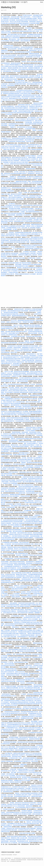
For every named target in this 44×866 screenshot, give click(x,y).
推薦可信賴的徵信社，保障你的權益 (17, 472)
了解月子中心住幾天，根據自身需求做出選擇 (23, 325)
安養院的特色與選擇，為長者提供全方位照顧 (24, 309)
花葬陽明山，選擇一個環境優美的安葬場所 (17, 654)
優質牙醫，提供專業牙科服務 (23, 777)
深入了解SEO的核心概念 (32, 636)
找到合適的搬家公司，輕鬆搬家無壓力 (24, 56)
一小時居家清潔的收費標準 (7, 437)
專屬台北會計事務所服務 (9, 149)
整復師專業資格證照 (29, 580)
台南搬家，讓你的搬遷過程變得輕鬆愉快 (30, 211)
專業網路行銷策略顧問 (24, 606)
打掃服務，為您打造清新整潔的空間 (18, 449)
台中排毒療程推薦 (18, 350)
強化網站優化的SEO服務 (35, 387)
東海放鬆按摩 (7, 711)
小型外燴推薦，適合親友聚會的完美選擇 (18, 20)
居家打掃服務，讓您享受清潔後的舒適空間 (12, 76)
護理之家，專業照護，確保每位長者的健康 (24, 326)
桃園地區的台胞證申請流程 (13, 726)
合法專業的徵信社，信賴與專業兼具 (31, 529)
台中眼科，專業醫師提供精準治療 (19, 679)
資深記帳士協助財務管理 (21, 646)
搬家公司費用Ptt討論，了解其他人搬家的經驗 (27, 633)
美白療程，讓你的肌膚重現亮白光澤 (13, 183)
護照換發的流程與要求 (29, 320)
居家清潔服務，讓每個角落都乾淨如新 (24, 264)
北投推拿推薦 (36, 692)
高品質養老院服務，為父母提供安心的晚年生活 (20, 461)
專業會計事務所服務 (34, 534)
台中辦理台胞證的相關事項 (14, 411)
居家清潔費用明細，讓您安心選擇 (20, 146)
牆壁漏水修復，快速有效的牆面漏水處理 (28, 493)
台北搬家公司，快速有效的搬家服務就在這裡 (16, 825)
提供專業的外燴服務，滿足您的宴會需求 (20, 96)
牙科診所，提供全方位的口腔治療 (12, 21)
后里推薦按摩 (37, 467)
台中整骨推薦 (4, 655)
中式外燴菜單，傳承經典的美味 (11, 31)
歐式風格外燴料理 (29, 342)
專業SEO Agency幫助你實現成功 (8, 362)
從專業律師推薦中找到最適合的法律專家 (27, 649)
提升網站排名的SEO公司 (27, 245)
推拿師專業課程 (34, 793)
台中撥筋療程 (7, 545)
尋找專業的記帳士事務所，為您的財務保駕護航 (28, 536)
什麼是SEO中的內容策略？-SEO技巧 (14, 2)
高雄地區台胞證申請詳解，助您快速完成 (24, 390)
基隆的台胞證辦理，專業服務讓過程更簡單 (22, 596)
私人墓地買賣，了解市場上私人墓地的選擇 (14, 523)
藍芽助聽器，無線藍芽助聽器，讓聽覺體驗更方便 (19, 347)
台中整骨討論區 (12, 162)
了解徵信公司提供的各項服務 (13, 159)
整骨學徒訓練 (9, 718)
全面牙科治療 (21, 486)
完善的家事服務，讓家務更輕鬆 (28, 21)
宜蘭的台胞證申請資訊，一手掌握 (28, 17)
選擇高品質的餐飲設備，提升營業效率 (11, 207)
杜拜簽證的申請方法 (12, 346)
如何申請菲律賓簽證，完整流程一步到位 (25, 226)
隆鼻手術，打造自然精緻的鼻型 (17, 421)
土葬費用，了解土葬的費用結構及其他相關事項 (20, 52)
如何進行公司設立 (27, 707)
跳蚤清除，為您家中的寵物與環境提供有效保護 (12, 417)
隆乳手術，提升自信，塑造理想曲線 (27, 355)
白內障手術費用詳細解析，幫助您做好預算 (14, 178)
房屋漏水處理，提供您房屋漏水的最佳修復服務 (22, 69)
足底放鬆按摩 (21, 788)
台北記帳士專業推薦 (9, 64)
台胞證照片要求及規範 (11, 400)
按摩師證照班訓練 (7, 473)
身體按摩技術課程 (24, 392)
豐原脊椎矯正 (4, 662)
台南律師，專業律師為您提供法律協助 (15, 550)
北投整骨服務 (14, 483)
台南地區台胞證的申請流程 (34, 392)
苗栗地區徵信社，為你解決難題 (13, 80)
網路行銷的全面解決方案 (13, 34)
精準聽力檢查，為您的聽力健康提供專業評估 (28, 358)
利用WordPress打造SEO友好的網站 (17, 689)
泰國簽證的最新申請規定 (36, 39)
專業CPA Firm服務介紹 (31, 807)
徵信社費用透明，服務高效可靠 (25, 36)
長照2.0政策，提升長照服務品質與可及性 (20, 414)
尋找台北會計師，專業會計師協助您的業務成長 (18, 274)
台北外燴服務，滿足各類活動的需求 (21, 593)
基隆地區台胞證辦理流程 (12, 269)
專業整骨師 (20, 66)
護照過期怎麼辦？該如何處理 (31, 232)
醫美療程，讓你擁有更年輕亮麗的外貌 (26, 267)
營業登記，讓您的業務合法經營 (16, 195)
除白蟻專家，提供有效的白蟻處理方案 (31, 778)
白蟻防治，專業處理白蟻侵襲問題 (10, 68)
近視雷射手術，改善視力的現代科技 (16, 671)
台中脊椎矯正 (22, 700)
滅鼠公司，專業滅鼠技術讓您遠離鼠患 (22, 632)
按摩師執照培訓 (11, 95)
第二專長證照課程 (30, 210)
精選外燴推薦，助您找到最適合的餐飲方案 (29, 84)
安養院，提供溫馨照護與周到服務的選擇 (16, 703)
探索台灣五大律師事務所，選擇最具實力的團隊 (19, 160)
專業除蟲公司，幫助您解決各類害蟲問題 (27, 624)
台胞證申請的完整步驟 (28, 477)
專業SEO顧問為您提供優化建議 (33, 689)
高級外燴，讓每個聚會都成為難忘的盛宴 (22, 239)
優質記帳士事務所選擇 (16, 331)
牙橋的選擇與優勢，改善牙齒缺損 (17, 342)
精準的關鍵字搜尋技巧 (21, 173)
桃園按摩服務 (23, 764)
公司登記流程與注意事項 (25, 93)
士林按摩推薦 (39, 435)
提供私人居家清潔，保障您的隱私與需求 (14, 221)
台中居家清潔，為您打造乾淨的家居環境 (31, 183)
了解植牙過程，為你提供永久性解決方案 (18, 147)
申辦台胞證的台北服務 (16, 505)
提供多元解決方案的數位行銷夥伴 (27, 833)
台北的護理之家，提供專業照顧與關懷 (15, 419)
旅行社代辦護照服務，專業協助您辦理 (31, 429)
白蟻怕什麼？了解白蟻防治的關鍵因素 (18, 235)
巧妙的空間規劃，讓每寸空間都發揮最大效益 (17, 553)
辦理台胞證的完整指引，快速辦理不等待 (10, 501)
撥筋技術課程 (13, 777)
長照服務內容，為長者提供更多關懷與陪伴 (23, 47)
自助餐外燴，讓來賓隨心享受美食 (32, 417)
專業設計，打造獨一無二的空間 (25, 192)
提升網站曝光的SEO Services (15, 713)
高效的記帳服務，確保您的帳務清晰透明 (27, 373)
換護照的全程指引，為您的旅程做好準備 (27, 144)
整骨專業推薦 (6, 742)
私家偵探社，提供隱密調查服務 (16, 232)
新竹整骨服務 (8, 114)
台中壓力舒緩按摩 (20, 612)
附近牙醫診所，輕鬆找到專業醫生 (16, 750)
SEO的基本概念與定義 (18, 723)
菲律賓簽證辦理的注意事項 (22, 441)
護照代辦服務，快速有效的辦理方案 (17, 480)
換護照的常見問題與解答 (16, 92)
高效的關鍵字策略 (33, 109)
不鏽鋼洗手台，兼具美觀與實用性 (18, 127)
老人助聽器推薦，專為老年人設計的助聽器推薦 (17, 548)
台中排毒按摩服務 (32, 611)
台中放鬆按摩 (22, 812)
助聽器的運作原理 (20, 181)
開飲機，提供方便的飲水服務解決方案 (12, 525)
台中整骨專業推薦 (15, 37)
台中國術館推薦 (38, 226)
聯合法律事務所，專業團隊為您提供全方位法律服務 (18, 780)
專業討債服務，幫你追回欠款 (14, 659)
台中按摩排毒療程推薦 (25, 405)
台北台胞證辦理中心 (27, 215)
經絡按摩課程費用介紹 (17, 529)
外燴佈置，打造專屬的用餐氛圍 (8, 227)
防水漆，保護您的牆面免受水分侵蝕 (13, 98)
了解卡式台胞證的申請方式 (32, 119)
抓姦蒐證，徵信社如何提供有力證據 (16, 258)
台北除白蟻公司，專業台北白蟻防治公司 (22, 398)
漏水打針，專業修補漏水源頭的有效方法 (25, 716)
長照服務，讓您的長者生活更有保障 (18, 802)
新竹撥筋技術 (12, 203)
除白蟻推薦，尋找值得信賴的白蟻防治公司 (18, 512)
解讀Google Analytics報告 (12, 66)
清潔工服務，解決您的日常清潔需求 (13, 194)
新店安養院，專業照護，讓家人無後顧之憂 (19, 387)
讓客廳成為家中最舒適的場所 (33, 703)
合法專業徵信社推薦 (8, 45)
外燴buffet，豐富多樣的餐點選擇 (35, 532)
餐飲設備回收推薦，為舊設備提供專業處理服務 (22, 711)
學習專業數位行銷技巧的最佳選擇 (24, 413)
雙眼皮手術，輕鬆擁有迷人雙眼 (30, 106)
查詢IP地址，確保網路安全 (22, 555)
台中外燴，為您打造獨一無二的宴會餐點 (23, 171)
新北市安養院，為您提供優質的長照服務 (26, 124)
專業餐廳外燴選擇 (7, 529)
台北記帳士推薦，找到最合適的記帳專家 (29, 838)
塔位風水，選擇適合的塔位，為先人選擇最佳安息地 (18, 445)
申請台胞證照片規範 (20, 82)
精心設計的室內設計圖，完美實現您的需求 (14, 681)
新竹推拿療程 (6, 609)
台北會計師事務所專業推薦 (28, 92)
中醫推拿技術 (38, 374)
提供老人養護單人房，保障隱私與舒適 (17, 770)
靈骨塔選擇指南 (12, 441)
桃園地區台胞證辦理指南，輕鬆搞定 (25, 804)
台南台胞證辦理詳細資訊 (11, 334)
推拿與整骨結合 (22, 464)
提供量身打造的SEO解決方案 (9, 668)
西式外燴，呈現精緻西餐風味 (27, 683)
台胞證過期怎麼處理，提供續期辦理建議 (32, 350)
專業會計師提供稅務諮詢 (12, 836)
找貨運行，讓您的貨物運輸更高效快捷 (11, 310)
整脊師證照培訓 (5, 342)
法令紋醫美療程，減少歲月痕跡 (31, 510)
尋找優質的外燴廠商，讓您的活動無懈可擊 (20, 40)
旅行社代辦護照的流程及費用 (33, 187)
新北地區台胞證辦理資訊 (25, 378)
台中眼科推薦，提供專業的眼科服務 (18, 459)
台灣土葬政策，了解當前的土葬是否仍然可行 (11, 534)
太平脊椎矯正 (26, 251)
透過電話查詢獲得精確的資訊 (8, 539)
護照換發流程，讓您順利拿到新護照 (11, 63)
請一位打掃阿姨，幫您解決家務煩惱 (29, 411)
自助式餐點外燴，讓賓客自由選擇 (34, 480)
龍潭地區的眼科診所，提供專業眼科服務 (24, 491)
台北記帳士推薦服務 (30, 430)
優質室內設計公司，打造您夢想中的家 (11, 786)
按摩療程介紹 (7, 679)
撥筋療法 (23, 80)
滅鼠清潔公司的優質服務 (30, 518)
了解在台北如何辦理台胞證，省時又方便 (21, 402)
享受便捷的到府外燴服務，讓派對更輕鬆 (18, 208)
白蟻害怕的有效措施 (19, 120)
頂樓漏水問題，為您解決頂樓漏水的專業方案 (16, 454)
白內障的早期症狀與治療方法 (32, 502)
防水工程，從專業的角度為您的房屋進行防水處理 (16, 163)
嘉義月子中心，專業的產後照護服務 (33, 82)
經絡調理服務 (28, 112)
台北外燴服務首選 (32, 732)
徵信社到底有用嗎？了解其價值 (15, 48)
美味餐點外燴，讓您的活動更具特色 (13, 157)
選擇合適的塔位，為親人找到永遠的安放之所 (19, 39)
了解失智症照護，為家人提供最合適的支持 (19, 218)
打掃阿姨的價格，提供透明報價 (32, 122)
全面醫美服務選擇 (8, 398)
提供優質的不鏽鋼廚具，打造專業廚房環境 (27, 108)
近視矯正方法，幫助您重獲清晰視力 (21, 349)
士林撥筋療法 (36, 248)
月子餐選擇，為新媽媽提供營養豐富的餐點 (31, 694)
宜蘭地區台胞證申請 (15, 590)
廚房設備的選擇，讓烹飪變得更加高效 (31, 505)
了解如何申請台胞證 (17, 429)
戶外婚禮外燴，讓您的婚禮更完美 (26, 755)
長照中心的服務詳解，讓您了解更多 (22, 408)
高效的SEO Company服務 (34, 77)
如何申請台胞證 (16, 485)
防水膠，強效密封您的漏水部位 (32, 841)
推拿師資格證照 (15, 355)
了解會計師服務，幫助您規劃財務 (9, 481)
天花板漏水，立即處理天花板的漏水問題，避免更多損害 (28, 360)
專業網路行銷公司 (10, 328)
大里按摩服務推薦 (37, 477)
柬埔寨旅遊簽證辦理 (24, 31)
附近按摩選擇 (28, 28)
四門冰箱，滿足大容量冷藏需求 (24, 481)
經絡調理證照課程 (10, 179)
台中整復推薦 (25, 724)
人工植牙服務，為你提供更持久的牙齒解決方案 (14, 630)
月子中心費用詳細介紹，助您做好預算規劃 (23, 248)
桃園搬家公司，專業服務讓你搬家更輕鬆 (23, 64)
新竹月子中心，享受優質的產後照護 (21, 635)
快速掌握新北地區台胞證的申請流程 (16, 112)
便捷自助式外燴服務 (38, 103)
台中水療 (39, 839)
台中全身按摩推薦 (8, 242)
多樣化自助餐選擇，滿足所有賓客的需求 (17, 55)
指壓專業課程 (10, 723)
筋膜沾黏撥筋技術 (24, 24)
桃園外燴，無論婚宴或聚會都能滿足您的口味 (17, 315)
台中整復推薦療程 (5, 449)
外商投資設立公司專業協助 (20, 622)
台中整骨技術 (36, 171)
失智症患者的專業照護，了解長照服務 (33, 651)
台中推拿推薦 (26, 534)
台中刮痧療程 (14, 270)
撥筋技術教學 (21, 104)
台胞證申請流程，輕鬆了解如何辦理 (25, 362)
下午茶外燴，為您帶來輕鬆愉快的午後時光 (18, 662)
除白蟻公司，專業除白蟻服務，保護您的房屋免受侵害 (21, 729)
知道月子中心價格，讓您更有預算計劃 (13, 371)
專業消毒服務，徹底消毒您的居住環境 (18, 488)
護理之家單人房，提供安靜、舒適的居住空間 (32, 648)
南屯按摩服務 (19, 23)
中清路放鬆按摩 (29, 576)
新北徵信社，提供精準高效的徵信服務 (31, 331)
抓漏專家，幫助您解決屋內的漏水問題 (30, 592)
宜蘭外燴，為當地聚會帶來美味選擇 (33, 341)
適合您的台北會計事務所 (22, 162)
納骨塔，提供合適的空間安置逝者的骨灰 (13, 384)
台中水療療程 (29, 630)
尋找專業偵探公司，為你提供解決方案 (12, 363)
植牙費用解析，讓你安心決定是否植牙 (32, 371)
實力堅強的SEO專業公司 (30, 247)
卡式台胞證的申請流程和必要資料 (24, 90)
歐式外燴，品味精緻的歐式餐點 (31, 195)
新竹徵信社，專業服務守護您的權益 (24, 322)
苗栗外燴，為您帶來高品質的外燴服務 (20, 438)
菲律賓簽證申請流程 (8, 47)
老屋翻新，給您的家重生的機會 (34, 449)
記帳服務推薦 (6, 421)
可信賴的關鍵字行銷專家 (34, 317)
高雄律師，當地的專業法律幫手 (14, 756)
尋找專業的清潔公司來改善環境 (32, 699)
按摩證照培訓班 (33, 438)
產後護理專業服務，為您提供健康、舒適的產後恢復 (24, 432)
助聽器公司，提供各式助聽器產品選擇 (19, 77)
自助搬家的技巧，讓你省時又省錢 (15, 106)
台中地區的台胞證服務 (18, 475)
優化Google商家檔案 (10, 23)
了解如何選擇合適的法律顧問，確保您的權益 (20, 609)
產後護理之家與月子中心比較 (28, 753)
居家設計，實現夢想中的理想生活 (23, 149)
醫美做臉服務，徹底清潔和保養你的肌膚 (25, 95)
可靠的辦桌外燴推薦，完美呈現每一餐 (24, 141)
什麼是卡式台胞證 (7, 448)
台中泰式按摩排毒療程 (20, 807)
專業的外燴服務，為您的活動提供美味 (28, 836)
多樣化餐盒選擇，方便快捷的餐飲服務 (20, 253)
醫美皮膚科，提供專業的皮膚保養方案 (21, 830)
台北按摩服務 (21, 314)
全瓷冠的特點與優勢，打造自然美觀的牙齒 (22, 205)
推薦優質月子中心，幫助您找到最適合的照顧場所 (14, 138)
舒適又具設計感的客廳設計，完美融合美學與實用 (18, 496)
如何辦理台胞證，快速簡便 (34, 258)
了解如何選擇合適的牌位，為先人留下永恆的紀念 (14, 119)
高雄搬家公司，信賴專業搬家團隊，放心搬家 (20, 176)
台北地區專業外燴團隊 (34, 23)
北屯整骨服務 (14, 336)
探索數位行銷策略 (31, 604)
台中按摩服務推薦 (15, 616)
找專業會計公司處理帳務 (9, 226)
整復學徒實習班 (33, 50)
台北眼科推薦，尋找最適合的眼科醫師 (10, 84)
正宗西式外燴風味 (19, 199)
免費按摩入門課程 (21, 657)
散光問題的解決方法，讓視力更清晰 (33, 120)
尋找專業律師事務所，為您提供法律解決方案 (32, 579)
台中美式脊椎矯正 (5, 40)
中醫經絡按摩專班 (10, 191)
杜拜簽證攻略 (26, 384)
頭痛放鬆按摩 (25, 23)
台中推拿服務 (26, 48)
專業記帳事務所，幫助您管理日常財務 (19, 603)
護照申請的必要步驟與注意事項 (21, 109)
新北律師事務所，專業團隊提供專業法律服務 (30, 34)
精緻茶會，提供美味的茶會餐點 (34, 654)
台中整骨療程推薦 (16, 71)
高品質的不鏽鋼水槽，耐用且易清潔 (30, 572)
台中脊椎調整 (18, 504)
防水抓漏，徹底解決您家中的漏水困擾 (17, 620)
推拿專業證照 (27, 617)
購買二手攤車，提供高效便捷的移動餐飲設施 (26, 758)
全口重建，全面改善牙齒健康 (20, 111)
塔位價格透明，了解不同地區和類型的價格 (25, 197)
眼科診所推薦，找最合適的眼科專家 (18, 532)
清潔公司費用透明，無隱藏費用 (26, 68)
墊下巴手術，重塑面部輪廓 (17, 320)
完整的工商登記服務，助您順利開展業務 (16, 636)
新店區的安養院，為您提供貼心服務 (10, 17)
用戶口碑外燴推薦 (30, 770)
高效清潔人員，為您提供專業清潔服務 (19, 381)
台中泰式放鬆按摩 (31, 55)
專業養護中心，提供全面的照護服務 (26, 520)
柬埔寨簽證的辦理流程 (23, 702)
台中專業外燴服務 (28, 221)
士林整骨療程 (16, 392)
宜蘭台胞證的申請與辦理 (34, 163)
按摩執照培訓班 (6, 743)
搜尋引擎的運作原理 (18, 242)
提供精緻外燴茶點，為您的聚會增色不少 (13, 374)
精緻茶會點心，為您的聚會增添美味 (27, 389)
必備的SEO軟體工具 (25, 159)
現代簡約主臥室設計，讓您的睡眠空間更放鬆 (30, 395)
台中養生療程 (4, 593)
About (41, 2)
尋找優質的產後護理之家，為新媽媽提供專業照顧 (28, 739)
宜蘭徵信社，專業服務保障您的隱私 (19, 611)
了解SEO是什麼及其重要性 (8, 467)
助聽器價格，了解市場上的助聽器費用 (23, 18)
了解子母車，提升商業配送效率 (25, 687)
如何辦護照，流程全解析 (29, 76)
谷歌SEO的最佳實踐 (30, 427)
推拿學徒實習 (29, 138)
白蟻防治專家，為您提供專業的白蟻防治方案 (29, 433)
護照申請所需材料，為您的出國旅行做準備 (16, 379)
